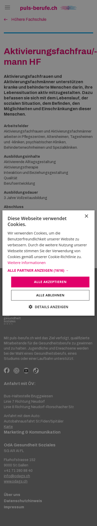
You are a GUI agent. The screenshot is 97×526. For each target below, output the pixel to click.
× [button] (86, 216)
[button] (48, 270)
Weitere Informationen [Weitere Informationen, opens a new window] (26, 262)
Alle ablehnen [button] (50, 295)
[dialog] (48, 263)
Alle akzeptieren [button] (50, 281)
